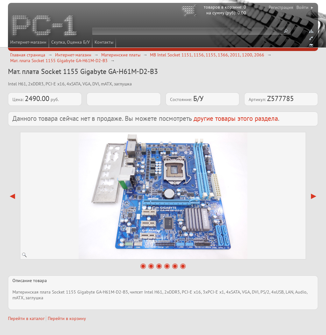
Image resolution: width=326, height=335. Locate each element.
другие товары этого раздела (236, 118)
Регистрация (281, 7)
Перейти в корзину (67, 318)
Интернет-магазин (28, 42)
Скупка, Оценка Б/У (70, 42)
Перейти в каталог (26, 318)
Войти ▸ (304, 7)
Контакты (104, 42)
